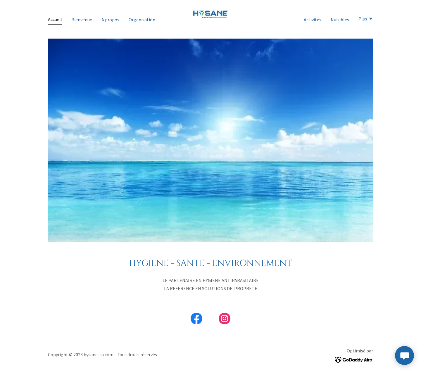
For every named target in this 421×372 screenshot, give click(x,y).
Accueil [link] (55, 19)
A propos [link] (110, 20)
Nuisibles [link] (340, 20)
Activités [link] (312, 20)
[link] (210, 19)
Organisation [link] (142, 20)
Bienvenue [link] (81, 20)
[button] (365, 19)
